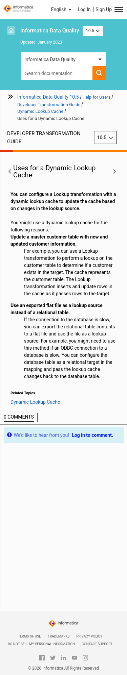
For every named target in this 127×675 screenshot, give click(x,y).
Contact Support (97, 644)
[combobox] (56, 73)
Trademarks (59, 636)
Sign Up (104, 9)
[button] (62, 9)
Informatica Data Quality (49, 30)
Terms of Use (29, 636)
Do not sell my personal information (41, 644)
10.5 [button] (93, 30)
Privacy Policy (89, 636)
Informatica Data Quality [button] (50, 59)
